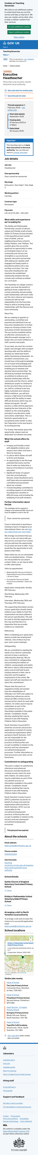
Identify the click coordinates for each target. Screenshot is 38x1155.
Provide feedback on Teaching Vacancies (17, 1107)
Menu (5, 55)
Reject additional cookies (19, 32)
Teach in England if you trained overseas (17, 1074)
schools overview (20, 152)
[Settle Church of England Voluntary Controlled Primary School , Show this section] (19, 887)
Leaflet (7, 972)
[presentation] (19, 955)
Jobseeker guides (9, 1067)
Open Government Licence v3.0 (16, 1131)
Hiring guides (7, 1091)
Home (5, 66)
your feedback (29, 59)
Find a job (6, 1063)
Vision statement (26, 1121)
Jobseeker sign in (9, 1060)
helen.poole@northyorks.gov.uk (18, 846)
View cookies (19, 37)
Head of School (13, 982)
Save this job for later (17, 96)
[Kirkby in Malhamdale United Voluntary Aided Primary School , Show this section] (19, 901)
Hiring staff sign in (9, 1087)
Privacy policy (15, 1116)
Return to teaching (9, 1071)
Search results (15, 66)
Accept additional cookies (19, 27)
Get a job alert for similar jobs (20, 90)
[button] (23, 957)
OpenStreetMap (22, 972)
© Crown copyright (19, 1150)
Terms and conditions (10, 1119)
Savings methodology (10, 1121)
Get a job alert (13, 1035)
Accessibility (24, 1119)
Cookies (6, 1116)
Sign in (5, 47)
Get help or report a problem (13, 1103)
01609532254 (11, 854)
